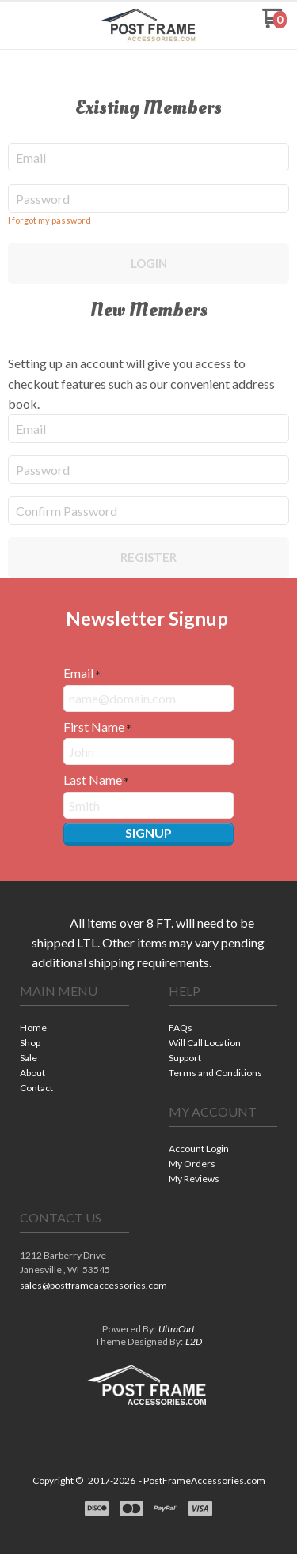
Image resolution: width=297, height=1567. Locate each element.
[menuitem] (74, 1029)
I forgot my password (49, 220)
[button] (34, 24)
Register (148, 557)
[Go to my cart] (274, 24)
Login (149, 263)
